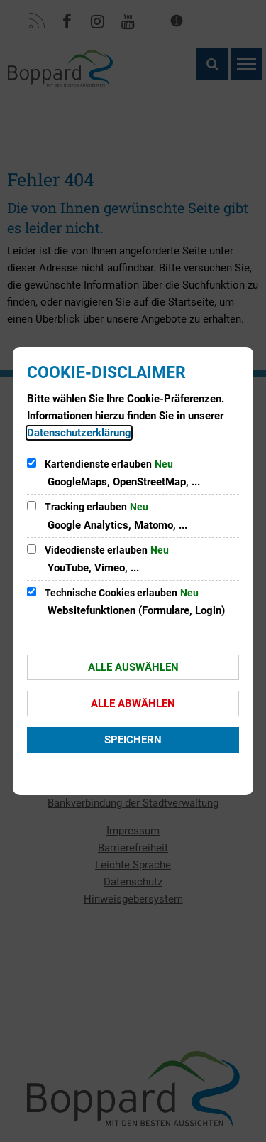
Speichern (133, 739)
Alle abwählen (133, 703)
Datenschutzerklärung (79, 432)
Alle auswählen (133, 667)
